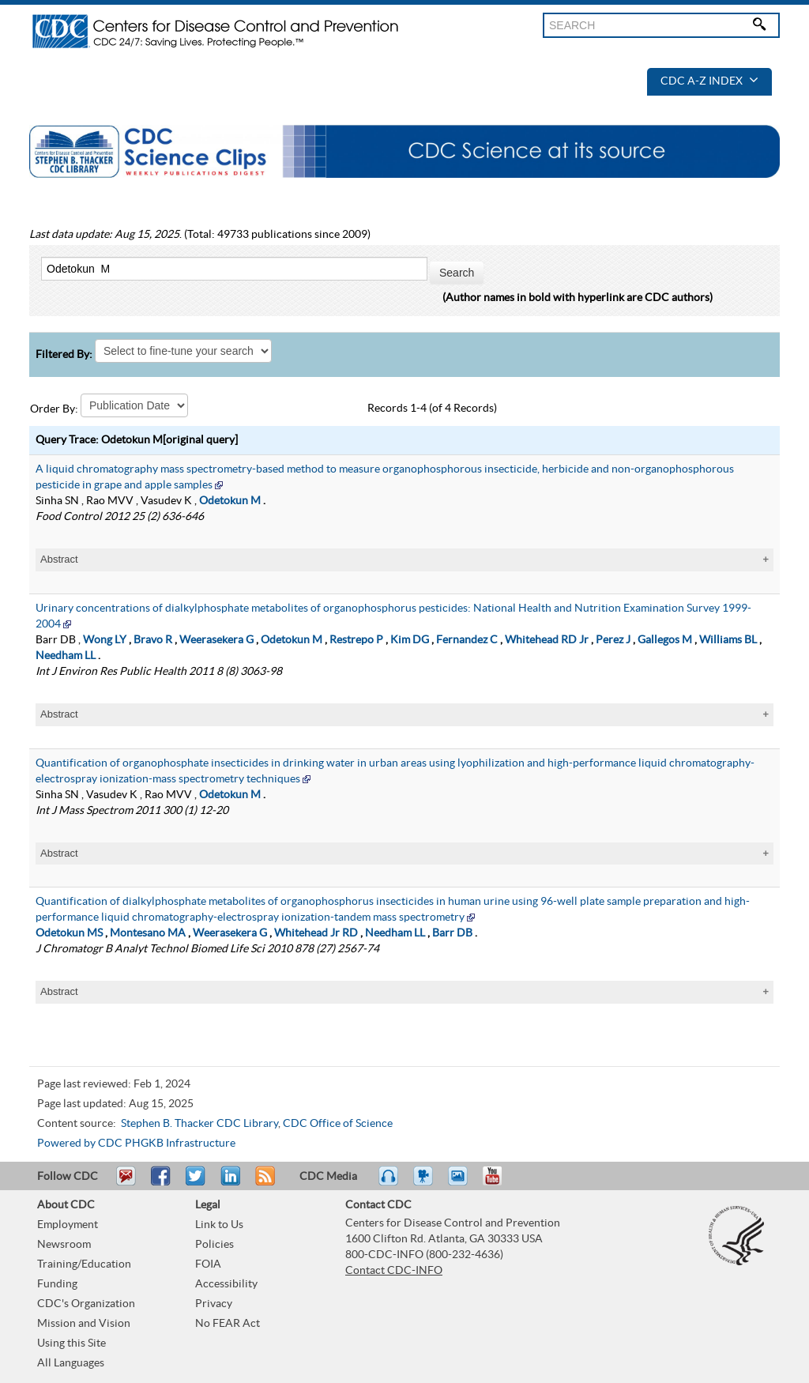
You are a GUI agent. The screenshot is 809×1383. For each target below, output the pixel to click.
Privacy (213, 1304)
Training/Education (84, 1264)
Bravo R (153, 640)
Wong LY (104, 640)
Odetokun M (230, 501)
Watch (425, 1183)
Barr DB (452, 933)
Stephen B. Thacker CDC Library (199, 1123)
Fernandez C (467, 640)
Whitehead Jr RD (316, 933)
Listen (389, 1183)
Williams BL (728, 640)
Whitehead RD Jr (547, 640)
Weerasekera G (216, 640)
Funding (57, 1284)
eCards (461, 1183)
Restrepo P (356, 640)
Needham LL (66, 655)
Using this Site (71, 1343)
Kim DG (409, 640)
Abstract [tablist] (59, 559)
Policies (214, 1244)
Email (125, 1183)
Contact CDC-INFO (393, 1270)
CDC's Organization (86, 1304)
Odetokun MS (69, 933)
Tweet (196, 1183)
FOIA (208, 1264)
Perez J (613, 640)
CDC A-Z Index (709, 81)
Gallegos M (665, 640)
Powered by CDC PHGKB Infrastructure (136, 1143)
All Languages (70, 1363)
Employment (67, 1224)
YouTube (500, 1183)
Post (228, 1183)
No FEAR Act (227, 1323)
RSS (263, 1183)
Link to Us (219, 1224)
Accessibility (226, 1284)
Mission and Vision (83, 1323)
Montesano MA (148, 933)
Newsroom (64, 1244)
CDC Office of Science (338, 1123)
